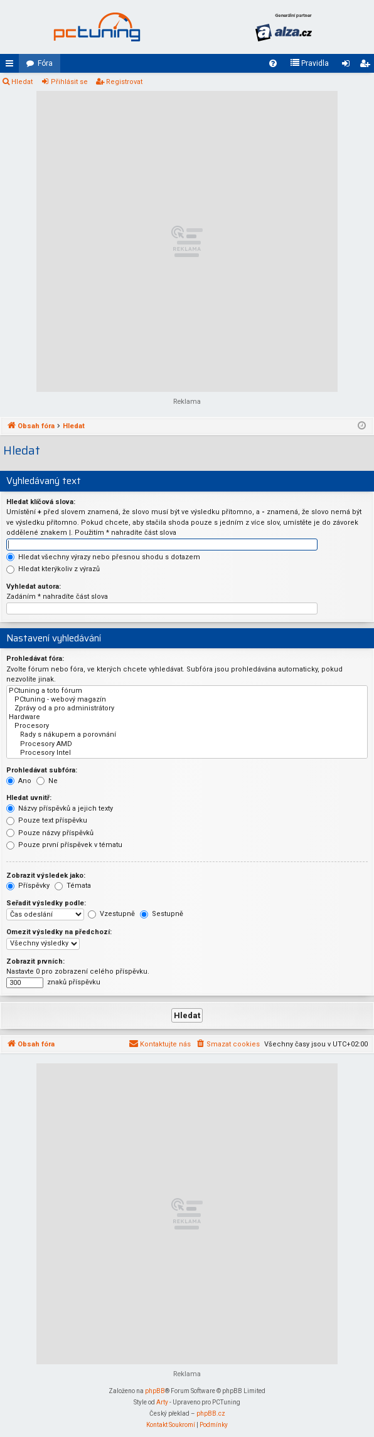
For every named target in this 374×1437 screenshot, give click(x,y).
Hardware (187, 717)
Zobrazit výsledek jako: (45, 875)
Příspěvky (28, 886)
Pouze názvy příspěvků (50, 833)
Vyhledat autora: (33, 586)
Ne (47, 781)
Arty (162, 1402)
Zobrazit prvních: (35, 961)
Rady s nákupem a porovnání (187, 734)
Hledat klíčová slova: (40, 502)
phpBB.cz (210, 1413)
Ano (18, 781)
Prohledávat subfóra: (41, 770)
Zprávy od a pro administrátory (187, 708)
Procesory (187, 726)
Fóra (45, 63)
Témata (73, 886)
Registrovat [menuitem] (367, 66)
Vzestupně (111, 914)
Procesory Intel (187, 753)
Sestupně (161, 914)
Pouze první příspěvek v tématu (64, 845)
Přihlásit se (69, 82)
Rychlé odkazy (12, 66)
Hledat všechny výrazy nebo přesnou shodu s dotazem (103, 557)
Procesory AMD (187, 744)
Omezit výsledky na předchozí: (59, 932)
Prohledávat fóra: (35, 659)
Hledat (22, 82)
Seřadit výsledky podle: (46, 903)
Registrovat (124, 82)
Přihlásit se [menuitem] (348, 66)
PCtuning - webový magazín (187, 699)
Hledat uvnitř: (28, 798)
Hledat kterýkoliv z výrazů (53, 569)
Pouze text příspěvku (46, 820)
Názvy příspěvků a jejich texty (59, 808)
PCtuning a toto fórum (187, 691)
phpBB (155, 1390)
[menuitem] (273, 63)
